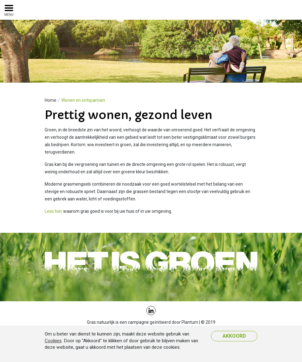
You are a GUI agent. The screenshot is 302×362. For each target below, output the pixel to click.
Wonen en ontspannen (83, 100)
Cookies (53, 340)
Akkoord (234, 336)
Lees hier (53, 211)
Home (50, 100)
